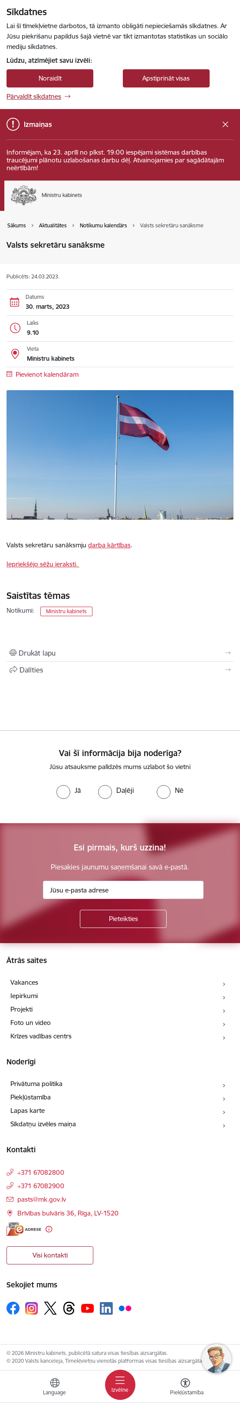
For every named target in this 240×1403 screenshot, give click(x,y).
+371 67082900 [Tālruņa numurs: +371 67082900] (40, 1186)
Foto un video (30, 1022)
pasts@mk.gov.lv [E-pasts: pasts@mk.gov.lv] (41, 1199)
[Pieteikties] (123, 919)
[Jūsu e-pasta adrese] (123, 890)
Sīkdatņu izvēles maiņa (43, 1124)
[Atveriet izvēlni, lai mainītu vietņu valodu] (54, 1388)
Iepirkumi (24, 996)
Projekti (21, 1009)
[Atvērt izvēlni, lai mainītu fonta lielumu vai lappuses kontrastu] (185, 1388)
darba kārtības (109, 545)
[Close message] (225, 124)
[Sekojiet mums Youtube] (87, 1308)
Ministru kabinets (66, 611)
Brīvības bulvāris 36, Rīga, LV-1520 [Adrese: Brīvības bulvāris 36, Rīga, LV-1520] (67, 1213)
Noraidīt (50, 78)
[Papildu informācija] (49, 1229)
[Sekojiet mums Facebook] (13, 1308)
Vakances (24, 982)
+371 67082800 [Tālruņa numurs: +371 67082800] (40, 1172)
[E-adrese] (24, 1229)
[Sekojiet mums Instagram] (31, 1308)
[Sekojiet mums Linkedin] (106, 1308)
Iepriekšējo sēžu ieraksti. (43, 564)
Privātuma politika (36, 1084)
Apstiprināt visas (166, 78)
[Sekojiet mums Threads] (69, 1308)
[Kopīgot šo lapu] (120, 670)
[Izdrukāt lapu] (120, 653)
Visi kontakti (50, 1255)
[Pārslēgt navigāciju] (120, 1385)
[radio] (68, 790)
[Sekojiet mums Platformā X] (50, 1308)
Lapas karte (27, 1110)
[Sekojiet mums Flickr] (125, 1308)
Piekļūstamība (30, 1097)
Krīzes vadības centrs (41, 1036)
